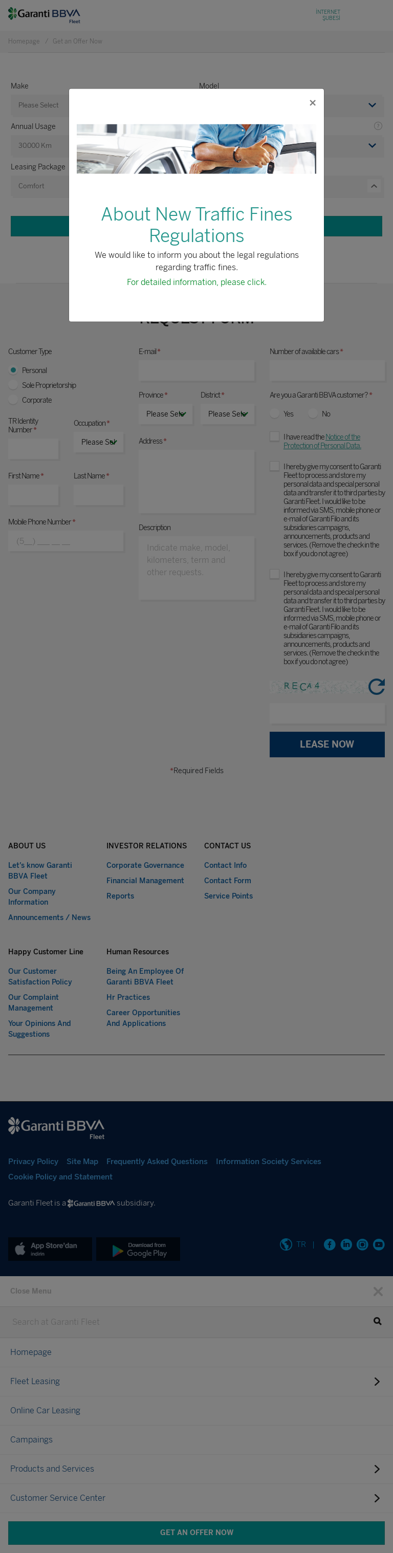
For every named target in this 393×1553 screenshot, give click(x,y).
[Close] (312, 102)
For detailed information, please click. (197, 282)
